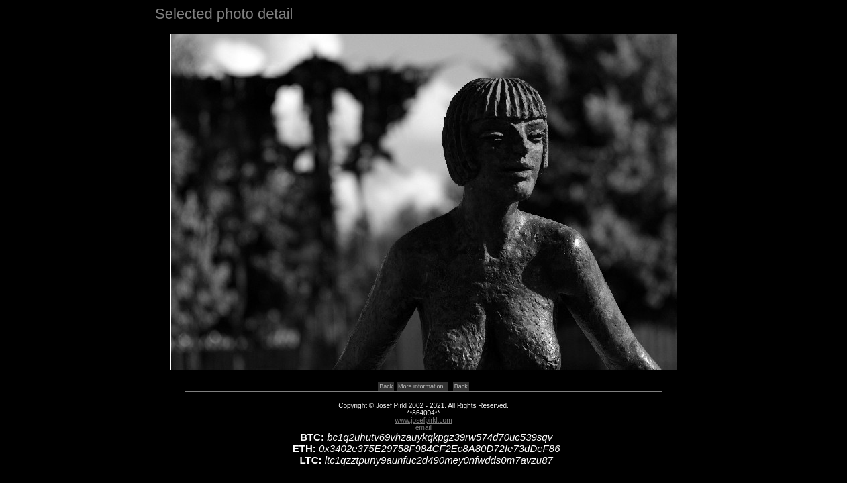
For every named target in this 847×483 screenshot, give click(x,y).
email (423, 427)
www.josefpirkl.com (423, 420)
